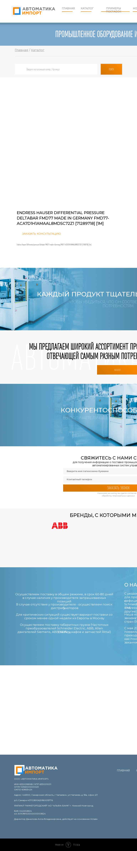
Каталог (87, 8)
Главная (68, 8)
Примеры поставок (113, 10)
